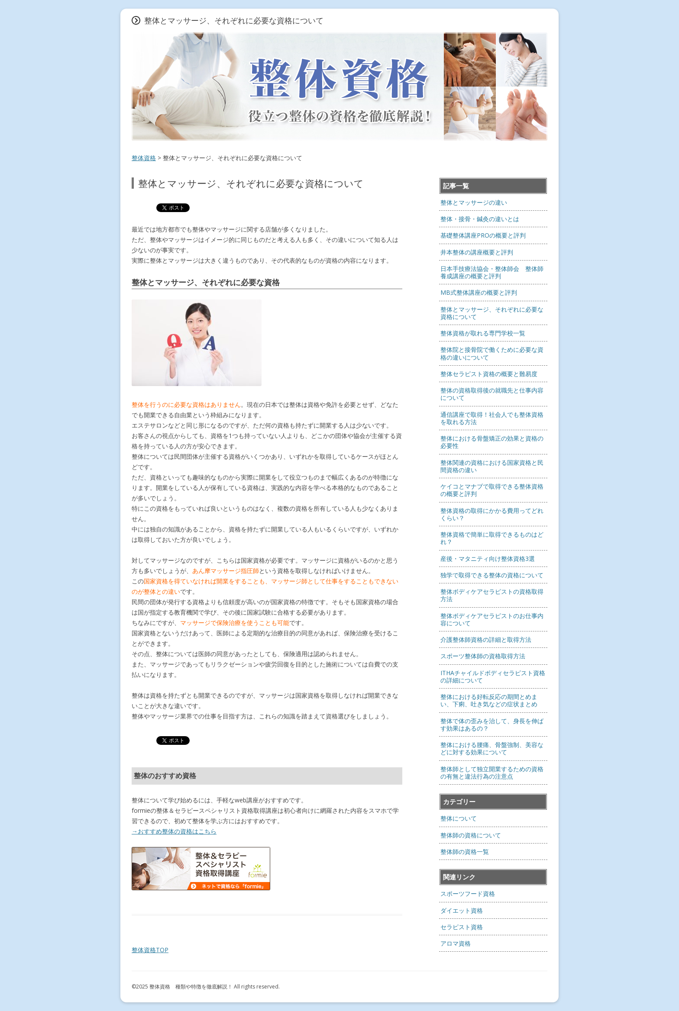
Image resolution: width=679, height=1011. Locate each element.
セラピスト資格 (461, 927)
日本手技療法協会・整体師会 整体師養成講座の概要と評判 (491, 272)
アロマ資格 (455, 943)
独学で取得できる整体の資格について (491, 575)
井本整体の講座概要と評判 (476, 252)
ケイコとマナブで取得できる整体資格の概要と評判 (491, 490)
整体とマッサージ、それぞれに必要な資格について (491, 313)
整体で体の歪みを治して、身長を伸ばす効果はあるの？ (491, 724)
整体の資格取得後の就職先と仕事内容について (491, 394)
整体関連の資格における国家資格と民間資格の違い (491, 466)
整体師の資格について (470, 835)
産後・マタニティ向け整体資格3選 (487, 558)
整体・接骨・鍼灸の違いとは (479, 219)
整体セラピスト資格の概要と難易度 (488, 374)
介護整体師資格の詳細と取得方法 (485, 639)
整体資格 (144, 158)
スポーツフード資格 (467, 893)
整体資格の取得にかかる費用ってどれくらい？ (491, 514)
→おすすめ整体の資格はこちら (174, 831)
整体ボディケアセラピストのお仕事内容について (491, 619)
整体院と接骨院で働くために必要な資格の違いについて (491, 353)
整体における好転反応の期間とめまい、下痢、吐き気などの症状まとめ (488, 700)
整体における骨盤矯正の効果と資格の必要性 (491, 442)
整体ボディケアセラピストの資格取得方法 (491, 595)
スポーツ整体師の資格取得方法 (482, 656)
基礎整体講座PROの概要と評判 (483, 235)
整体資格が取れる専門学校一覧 (482, 333)
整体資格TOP (150, 950)
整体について (458, 818)
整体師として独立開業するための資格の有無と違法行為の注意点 (491, 772)
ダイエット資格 (461, 910)
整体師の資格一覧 (464, 851)
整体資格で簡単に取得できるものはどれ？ (491, 538)
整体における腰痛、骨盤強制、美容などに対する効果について (491, 748)
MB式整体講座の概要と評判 (478, 292)
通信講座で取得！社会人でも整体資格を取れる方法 (491, 418)
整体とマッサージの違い (473, 202)
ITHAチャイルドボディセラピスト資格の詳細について (492, 676)
